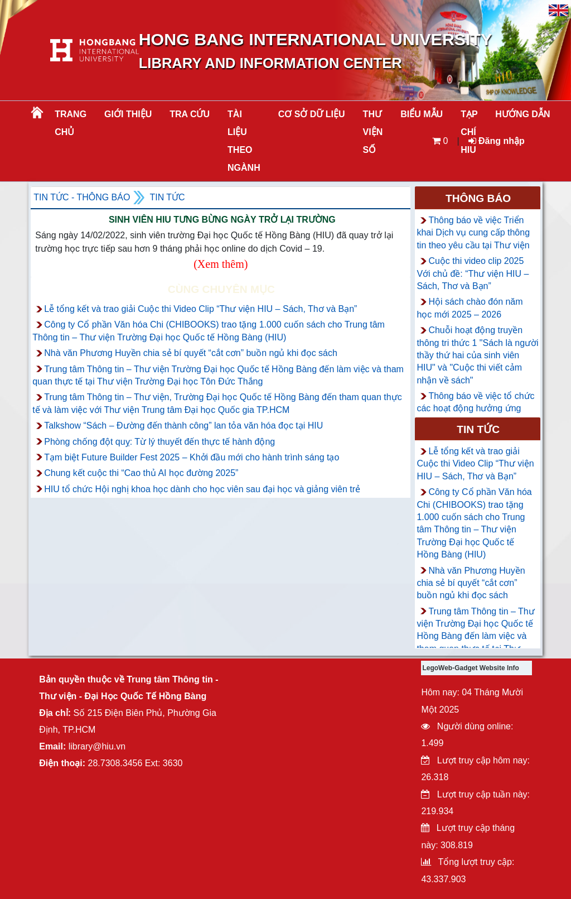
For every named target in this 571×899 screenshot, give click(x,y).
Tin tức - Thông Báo (81, 197)
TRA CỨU (190, 114)
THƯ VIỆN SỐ (373, 132)
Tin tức (167, 197)
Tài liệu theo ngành (244, 140)
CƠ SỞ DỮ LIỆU (311, 114)
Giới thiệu (128, 114)
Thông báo (478, 198)
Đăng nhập (496, 141)
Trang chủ (70, 123)
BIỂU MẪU (421, 114)
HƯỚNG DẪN (522, 114)
